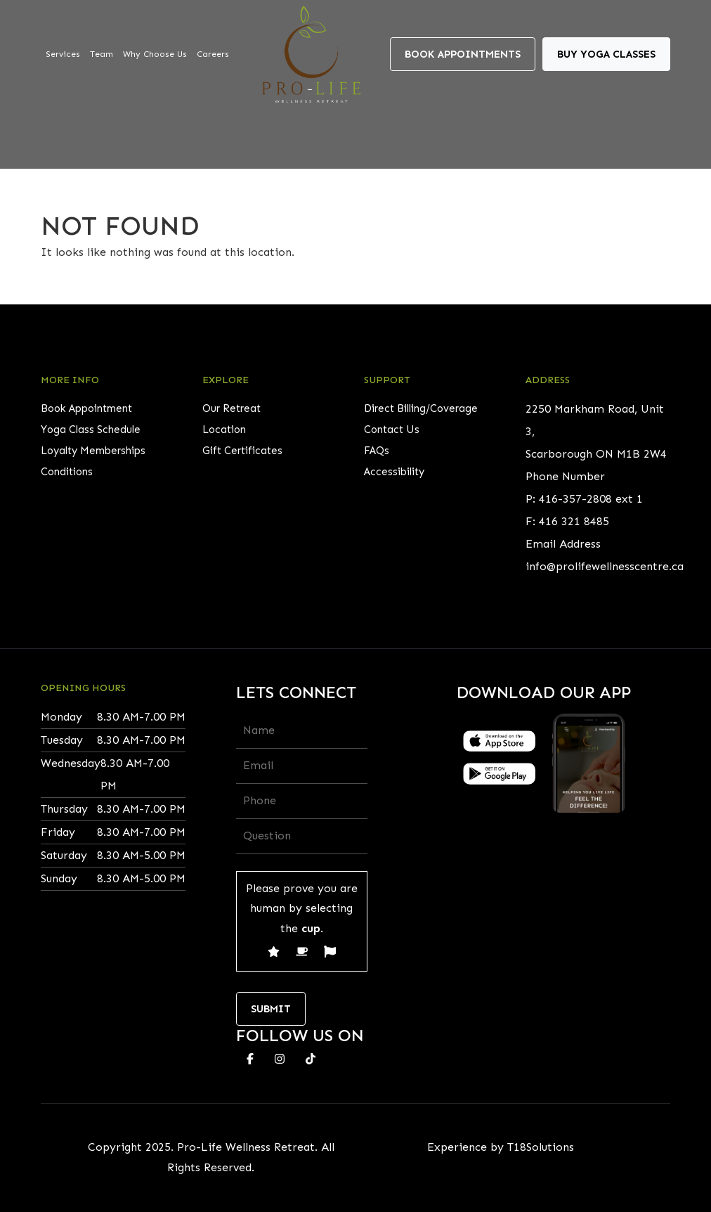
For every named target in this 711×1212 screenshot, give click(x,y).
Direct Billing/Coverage (421, 408)
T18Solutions (540, 1147)
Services (63, 54)
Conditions (67, 471)
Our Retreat (231, 408)
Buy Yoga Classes (606, 54)
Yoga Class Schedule (91, 429)
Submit (271, 1009)
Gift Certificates (242, 450)
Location (224, 429)
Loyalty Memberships (93, 450)
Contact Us (391, 429)
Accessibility (394, 471)
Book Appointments (463, 54)
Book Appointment (86, 408)
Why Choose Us (155, 54)
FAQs (376, 450)
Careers (213, 54)
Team (101, 54)
